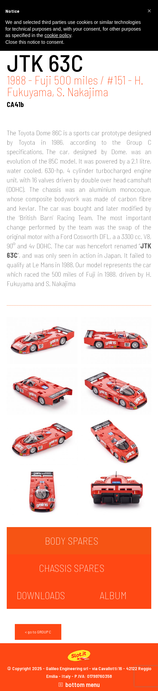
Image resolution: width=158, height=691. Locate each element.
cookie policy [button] (57, 35)
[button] (149, 10)
